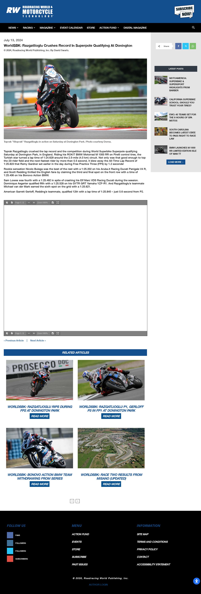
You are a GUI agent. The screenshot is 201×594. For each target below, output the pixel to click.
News (13, 27)
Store (91, 27)
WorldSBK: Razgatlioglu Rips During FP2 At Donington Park (39, 408)
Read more (39, 416)
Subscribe (59, 559)
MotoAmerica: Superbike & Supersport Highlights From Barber (179, 84)
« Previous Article (14, 340)
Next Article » (38, 340)
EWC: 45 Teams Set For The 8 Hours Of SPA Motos (182, 117)
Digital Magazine (135, 27)
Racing (29, 27)
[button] (193, 27)
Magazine (47, 27)
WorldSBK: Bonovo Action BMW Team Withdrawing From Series (39, 476)
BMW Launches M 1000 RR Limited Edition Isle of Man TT (182, 150)
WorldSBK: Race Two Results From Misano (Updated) (111, 476)
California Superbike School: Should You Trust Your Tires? (182, 102)
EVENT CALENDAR (71, 27)
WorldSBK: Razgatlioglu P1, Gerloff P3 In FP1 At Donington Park (111, 408)
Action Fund (109, 27)
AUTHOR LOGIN (98, 584)
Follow (60, 543)
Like (62, 535)
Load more (176, 162)
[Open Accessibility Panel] (196, 581)
